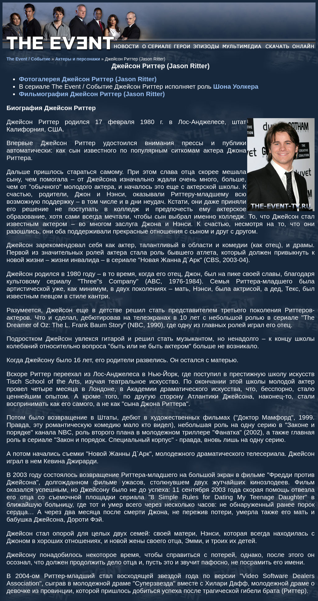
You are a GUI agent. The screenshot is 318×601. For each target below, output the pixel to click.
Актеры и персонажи (77, 58)
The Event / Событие (28, 58)
